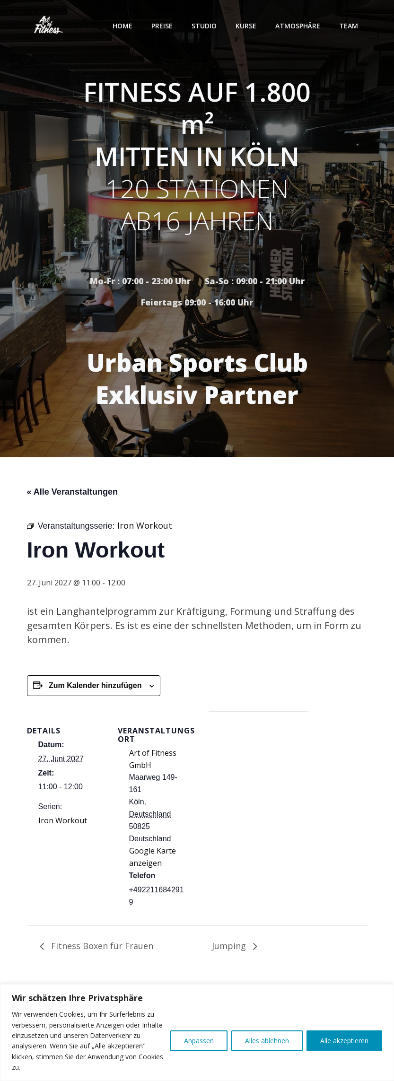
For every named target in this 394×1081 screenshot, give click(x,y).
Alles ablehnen (267, 1040)
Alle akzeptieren (344, 1040)
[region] (197, 1032)
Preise (162, 25)
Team (348, 25)
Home (122, 25)
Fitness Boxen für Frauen (101, 945)
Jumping (230, 945)
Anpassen (199, 1040)
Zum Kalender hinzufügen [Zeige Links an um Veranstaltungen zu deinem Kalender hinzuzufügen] (95, 685)
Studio (204, 25)
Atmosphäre (297, 25)
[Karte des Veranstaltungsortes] (258, 777)
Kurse (246, 25)
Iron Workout (62, 820)
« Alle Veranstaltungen (72, 492)
